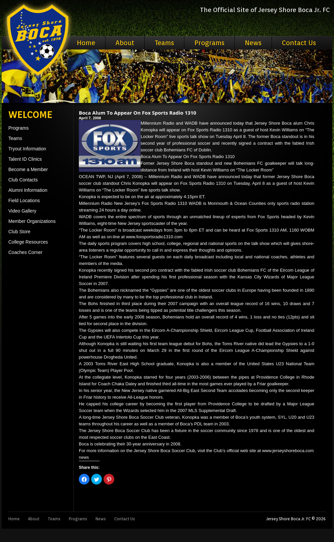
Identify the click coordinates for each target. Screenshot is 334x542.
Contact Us (299, 43)
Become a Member (28, 169)
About (125, 43)
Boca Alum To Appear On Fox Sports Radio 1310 (137, 112)
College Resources (28, 242)
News (253, 43)
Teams (164, 43)
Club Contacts (23, 179)
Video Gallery (22, 211)
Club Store (19, 231)
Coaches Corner (25, 252)
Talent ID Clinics (25, 159)
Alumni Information (27, 190)
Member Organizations (32, 221)
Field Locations (24, 200)
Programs (209, 43)
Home (86, 43)
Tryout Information (27, 148)
